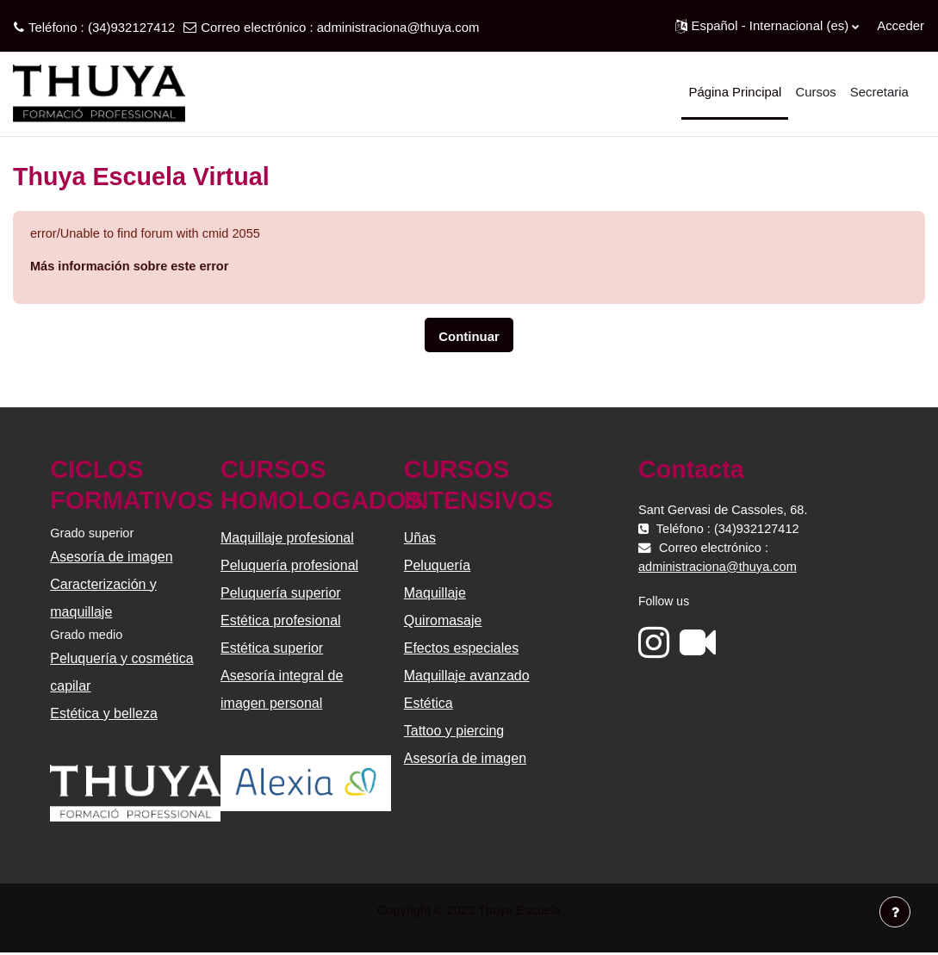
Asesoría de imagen (113, 557)
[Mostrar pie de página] (894, 911)
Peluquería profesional (290, 566)
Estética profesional (281, 621)
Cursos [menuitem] (815, 91)
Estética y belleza (105, 715)
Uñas (420, 538)
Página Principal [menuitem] (734, 91)
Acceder (900, 25)
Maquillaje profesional (288, 538)
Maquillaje (435, 593)
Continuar (469, 337)
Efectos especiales (461, 649)
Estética (428, 704)
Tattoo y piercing (454, 731)
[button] (767, 26)
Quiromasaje (443, 621)
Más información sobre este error (132, 267)
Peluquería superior (281, 593)
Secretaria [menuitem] (879, 91)
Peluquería (437, 566)
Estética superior (272, 649)
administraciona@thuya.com (398, 27)
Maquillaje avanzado (467, 676)
